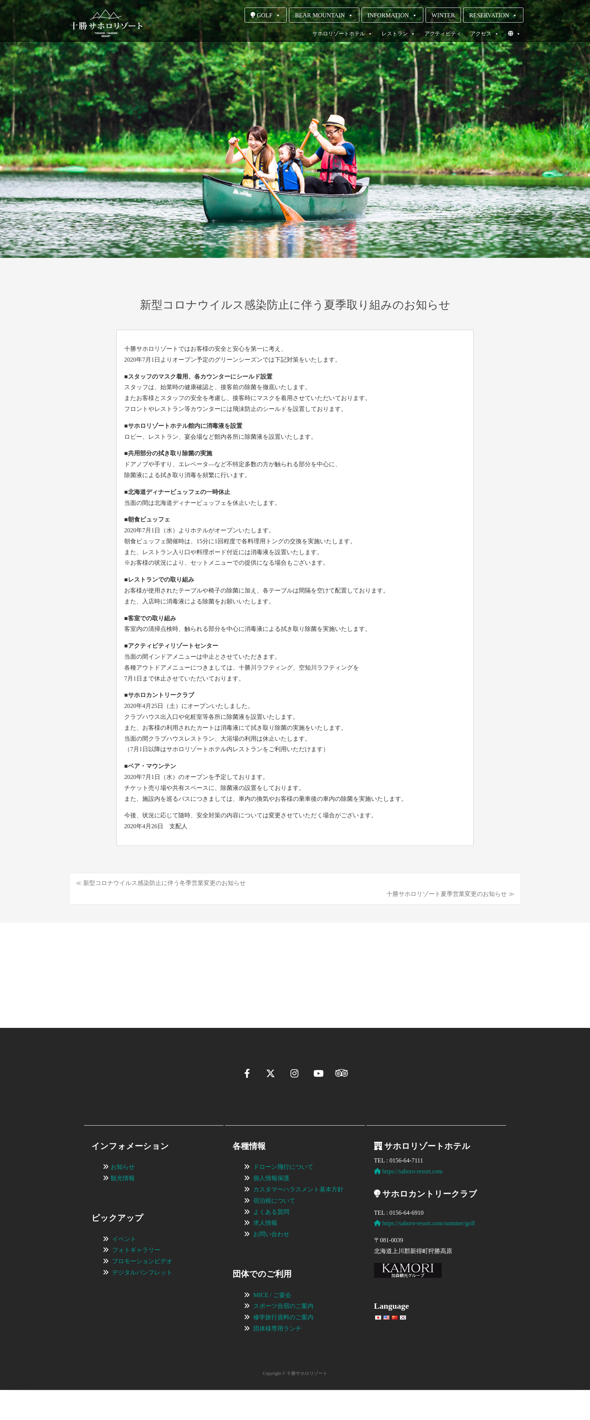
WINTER (443, 15)
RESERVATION (493, 15)
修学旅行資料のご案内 (283, 1347)
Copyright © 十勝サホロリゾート (295, 1403)
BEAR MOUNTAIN (324, 15)
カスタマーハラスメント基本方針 (298, 1219)
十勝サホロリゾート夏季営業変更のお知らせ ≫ (450, 894)
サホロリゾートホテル (342, 33)
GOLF (266, 15)
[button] (94, 997)
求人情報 (265, 1253)
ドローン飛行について (283, 1197)
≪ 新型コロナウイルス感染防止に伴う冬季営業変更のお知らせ (161, 883)
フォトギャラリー (136, 1280)
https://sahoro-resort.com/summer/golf (424, 1253)
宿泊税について (274, 1231)
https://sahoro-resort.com (408, 1201)
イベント (124, 1269)
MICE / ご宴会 (272, 1325)
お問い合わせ (271, 1264)
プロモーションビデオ (142, 1291)
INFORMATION (392, 15)
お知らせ (123, 1197)
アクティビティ (442, 33)
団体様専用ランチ (277, 1358)
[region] (295, 964)
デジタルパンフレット (142, 1302)
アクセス (484, 33)
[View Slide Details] (140, 964)
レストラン (398, 33)
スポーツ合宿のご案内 (283, 1336)
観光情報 (123, 1208)
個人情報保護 (271, 1208)
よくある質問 (271, 1242)
